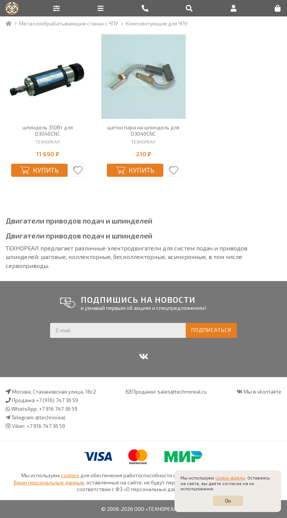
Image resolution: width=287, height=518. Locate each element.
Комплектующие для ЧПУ (157, 23)
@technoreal (50, 417)
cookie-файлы (230, 477)
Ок (228, 500)
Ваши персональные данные (49, 482)
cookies (70, 475)
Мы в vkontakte (262, 391)
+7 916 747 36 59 (58, 409)
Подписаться (211, 330)
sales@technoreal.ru (182, 391)
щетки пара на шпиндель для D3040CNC (143, 130)
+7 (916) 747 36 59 (57, 400)
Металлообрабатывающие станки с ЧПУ (68, 23)
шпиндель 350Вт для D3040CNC (47, 130)
